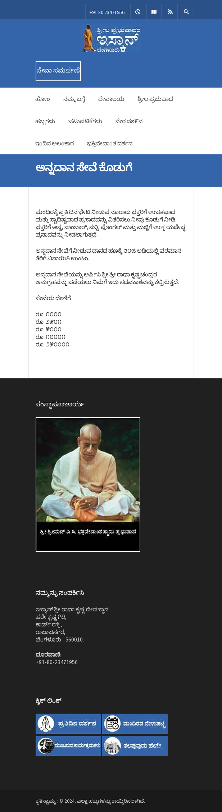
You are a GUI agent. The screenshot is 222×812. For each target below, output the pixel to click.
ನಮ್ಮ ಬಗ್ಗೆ (74, 98)
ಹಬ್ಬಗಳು (45, 121)
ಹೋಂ (42, 98)
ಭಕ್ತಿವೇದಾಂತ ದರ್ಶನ (109, 143)
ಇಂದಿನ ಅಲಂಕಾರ (54, 143)
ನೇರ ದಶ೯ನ (128, 121)
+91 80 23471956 (107, 12)
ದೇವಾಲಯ (111, 98)
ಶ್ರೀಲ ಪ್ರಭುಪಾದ (155, 98)
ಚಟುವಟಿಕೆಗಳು (85, 121)
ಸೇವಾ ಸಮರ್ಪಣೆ (58, 70)
